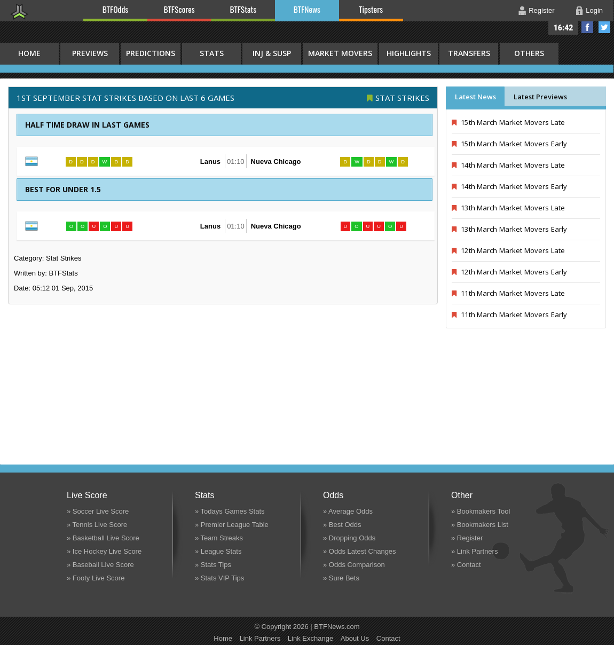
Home (223, 638)
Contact (388, 638)
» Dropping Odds (349, 538)
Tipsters (371, 9)
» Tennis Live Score (97, 525)
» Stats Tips (213, 565)
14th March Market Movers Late (508, 165)
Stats (212, 53)
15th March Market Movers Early (509, 143)
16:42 (563, 27)
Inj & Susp (272, 53)
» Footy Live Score (95, 578)
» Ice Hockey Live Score (104, 551)
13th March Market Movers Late (508, 208)
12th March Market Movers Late (508, 250)
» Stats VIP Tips (219, 578)
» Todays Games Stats (230, 511)
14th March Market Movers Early (509, 186)
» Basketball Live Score (103, 538)
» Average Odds (348, 511)
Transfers (469, 53)
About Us (355, 638)
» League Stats (218, 551)
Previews (90, 53)
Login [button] (594, 10)
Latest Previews (540, 96)
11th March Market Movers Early (509, 314)
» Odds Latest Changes (359, 551)
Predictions (150, 53)
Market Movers (340, 53)
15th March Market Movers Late (508, 122)
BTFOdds (115, 9)
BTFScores (179, 9)
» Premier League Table (232, 525)
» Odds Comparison (354, 565)
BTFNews (307, 9)
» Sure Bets (341, 578)
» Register (467, 538)
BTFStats (243, 9)
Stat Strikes (402, 97)
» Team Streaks (219, 538)
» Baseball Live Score (100, 565)
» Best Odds (342, 525)
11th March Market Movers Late (508, 293)
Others (529, 53)
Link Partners (260, 638)
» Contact (466, 565)
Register (541, 10)
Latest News (475, 96)
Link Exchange (310, 638)
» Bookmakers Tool (480, 511)
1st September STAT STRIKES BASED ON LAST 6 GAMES (125, 97)
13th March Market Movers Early (509, 229)
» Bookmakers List (479, 525)
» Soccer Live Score (98, 511)
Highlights (409, 53)
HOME (29, 53)
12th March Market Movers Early (509, 272)
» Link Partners (474, 551)
